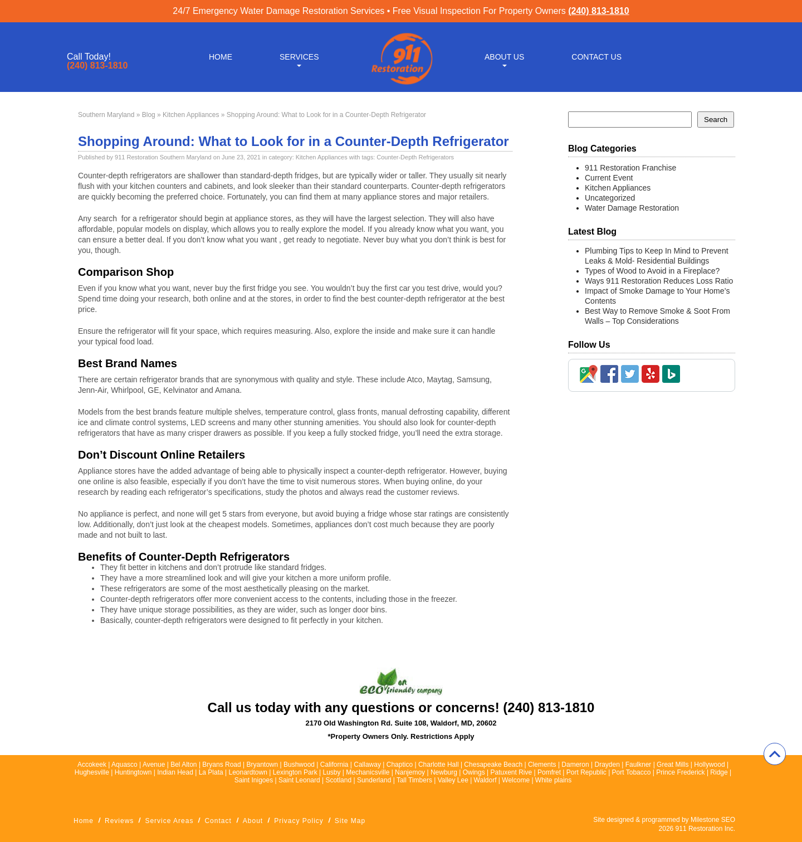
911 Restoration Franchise (630, 167)
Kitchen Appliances (191, 115)
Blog (148, 115)
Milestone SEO (713, 820)
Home (220, 56)
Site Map (350, 821)
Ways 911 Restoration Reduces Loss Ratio (659, 280)
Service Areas (169, 821)
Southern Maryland (106, 115)
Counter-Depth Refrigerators (415, 157)
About (253, 821)
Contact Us (596, 56)
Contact (217, 821)
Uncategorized (610, 197)
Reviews (119, 821)
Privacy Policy (299, 821)
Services (299, 56)
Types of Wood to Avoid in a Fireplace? (652, 270)
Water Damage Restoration (632, 207)
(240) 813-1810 (598, 11)
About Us (504, 56)
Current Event (609, 177)
